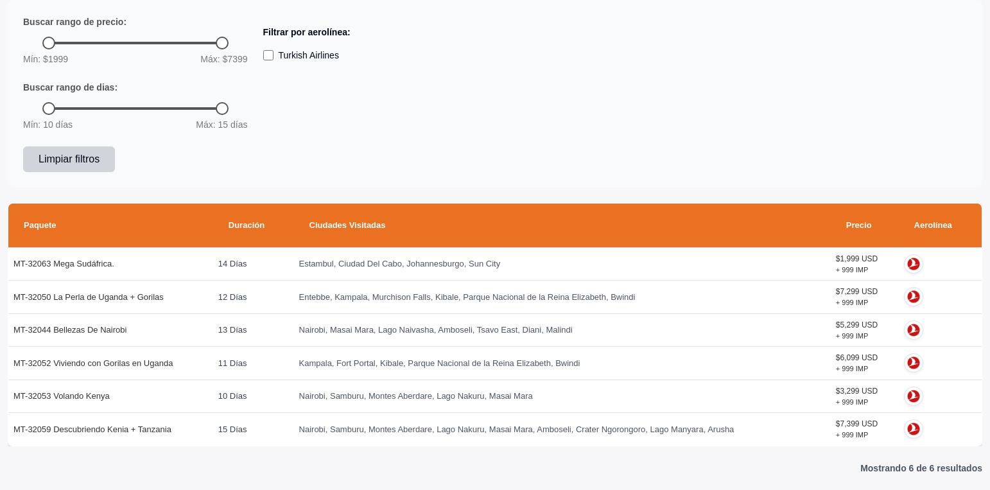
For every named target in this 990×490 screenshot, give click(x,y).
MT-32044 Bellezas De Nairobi (69, 330)
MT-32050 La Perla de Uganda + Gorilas (88, 297)
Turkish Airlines (301, 55)
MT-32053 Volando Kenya (61, 396)
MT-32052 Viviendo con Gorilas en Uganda (93, 363)
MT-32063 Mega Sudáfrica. (63, 263)
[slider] (48, 43)
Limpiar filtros (69, 158)
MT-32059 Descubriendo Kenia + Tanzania (92, 429)
